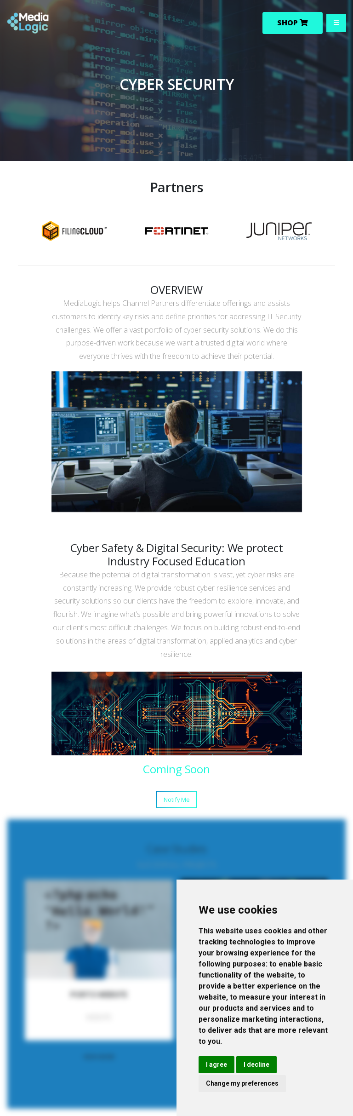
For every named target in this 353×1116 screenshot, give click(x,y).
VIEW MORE (99, 1057)
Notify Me (177, 799)
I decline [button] (256, 1064)
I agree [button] (216, 1064)
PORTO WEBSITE (98, 994)
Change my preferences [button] (242, 1083)
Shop (292, 23)
